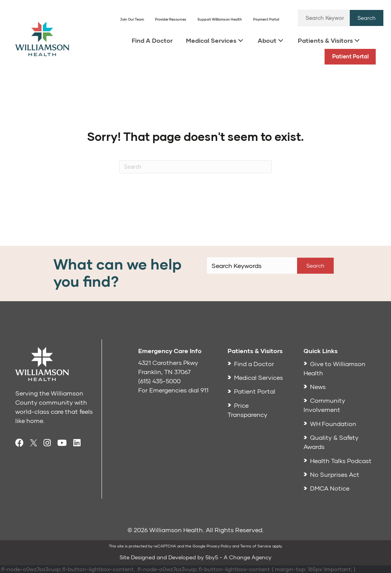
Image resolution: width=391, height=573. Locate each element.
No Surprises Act (334, 474)
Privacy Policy (219, 546)
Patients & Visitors (325, 40)
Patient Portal (350, 56)
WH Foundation (333, 423)
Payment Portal (266, 19)
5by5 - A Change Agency (238, 557)
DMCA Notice (329, 488)
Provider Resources (170, 19)
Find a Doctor (254, 363)
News (318, 386)
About (267, 40)
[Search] (195, 166)
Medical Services (211, 40)
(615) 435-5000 (159, 380)
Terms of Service (255, 546)
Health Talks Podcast (341, 460)
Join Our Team (132, 19)
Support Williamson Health (219, 19)
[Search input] (324, 18)
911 (204, 390)
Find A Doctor (152, 40)
